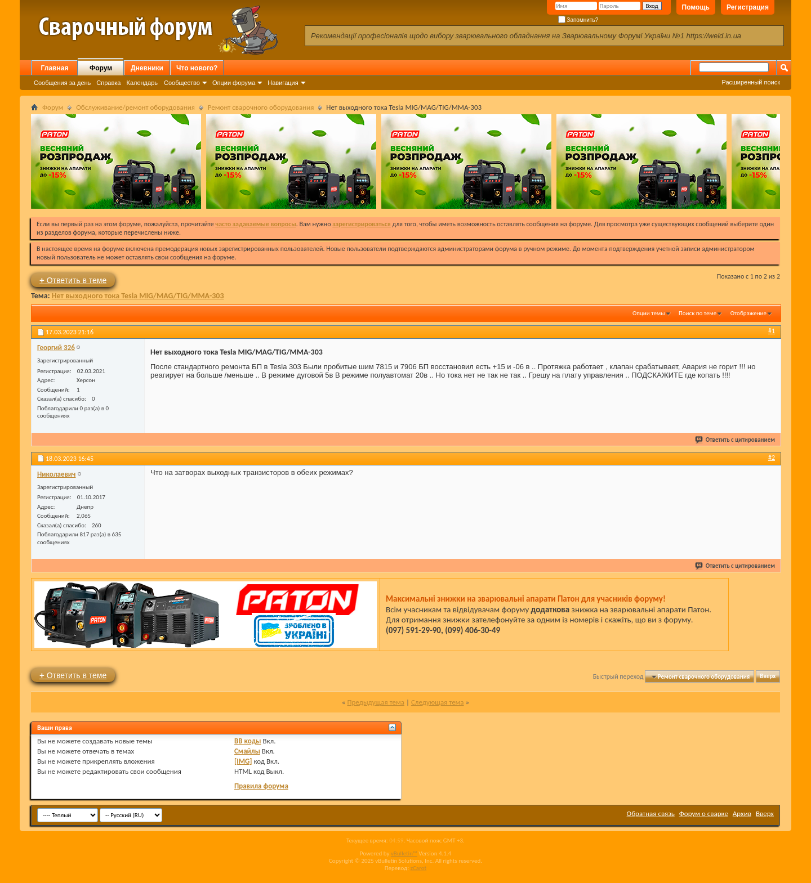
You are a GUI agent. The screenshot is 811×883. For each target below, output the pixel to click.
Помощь (696, 7)
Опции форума (233, 82)
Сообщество (182, 82)
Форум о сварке (703, 813)
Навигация (283, 82)
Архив (742, 813)
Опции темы (648, 313)
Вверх (768, 676)
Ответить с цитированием (735, 439)
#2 (771, 457)
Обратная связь (651, 813)
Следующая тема (437, 702)
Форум (101, 68)
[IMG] (243, 761)
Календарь (142, 82)
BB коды (247, 741)
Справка (108, 82)
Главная (55, 68)
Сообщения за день (62, 82)
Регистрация (748, 7)
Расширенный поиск (750, 82)
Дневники (147, 68)
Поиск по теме (697, 313)
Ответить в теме (72, 280)
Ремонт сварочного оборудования (261, 107)
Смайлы (247, 751)
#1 (771, 331)
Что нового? (196, 68)
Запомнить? (578, 20)
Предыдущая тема (375, 702)
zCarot (419, 868)
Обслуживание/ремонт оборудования (135, 107)
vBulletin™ (404, 853)
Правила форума (261, 786)
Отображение (748, 313)
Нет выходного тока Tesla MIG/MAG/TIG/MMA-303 (138, 296)
